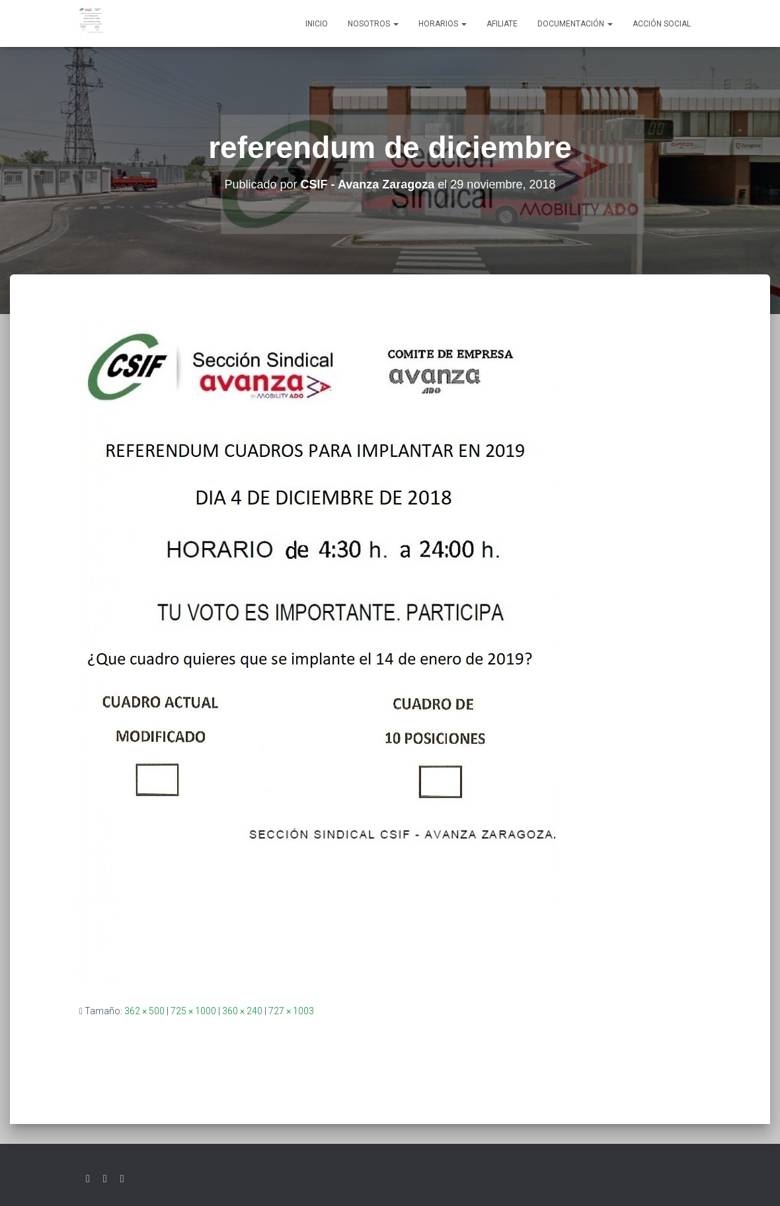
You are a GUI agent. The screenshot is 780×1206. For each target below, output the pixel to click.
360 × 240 (242, 1011)
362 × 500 (144, 1011)
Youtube (122, 1179)
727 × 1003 (291, 1011)
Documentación (575, 23)
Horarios (442, 23)
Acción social (662, 23)
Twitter (88, 1179)
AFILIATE (502, 23)
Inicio (316, 23)
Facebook (105, 1179)
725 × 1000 (193, 1011)
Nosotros (373, 23)
